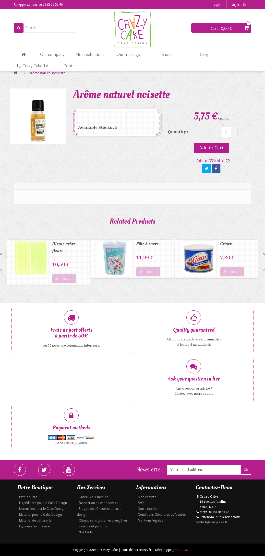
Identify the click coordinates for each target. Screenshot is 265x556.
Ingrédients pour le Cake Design (43, 503)
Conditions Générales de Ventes (162, 514)
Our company (52, 54)
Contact (70, 65)
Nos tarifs (86, 532)
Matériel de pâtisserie (35, 520)
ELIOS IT (185, 549)
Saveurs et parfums (93, 526)
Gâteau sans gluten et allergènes (103, 520)
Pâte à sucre (147, 244)
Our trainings (128, 54)
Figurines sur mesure (34, 526)
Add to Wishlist (210, 161)
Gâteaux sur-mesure (93, 497)
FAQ (141, 503)
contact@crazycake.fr (212, 522)
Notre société (148, 508)
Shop (166, 54)
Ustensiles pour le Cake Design (42, 508)
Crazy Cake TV (32, 65)
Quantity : (178, 131)
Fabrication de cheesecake (98, 503)
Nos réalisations (90, 54)
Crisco (226, 244)
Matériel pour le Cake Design (40, 514)
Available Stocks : (96, 127)
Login (217, 4)
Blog (204, 54)
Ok (246, 469)
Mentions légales (150, 520)
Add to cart (64, 278)
